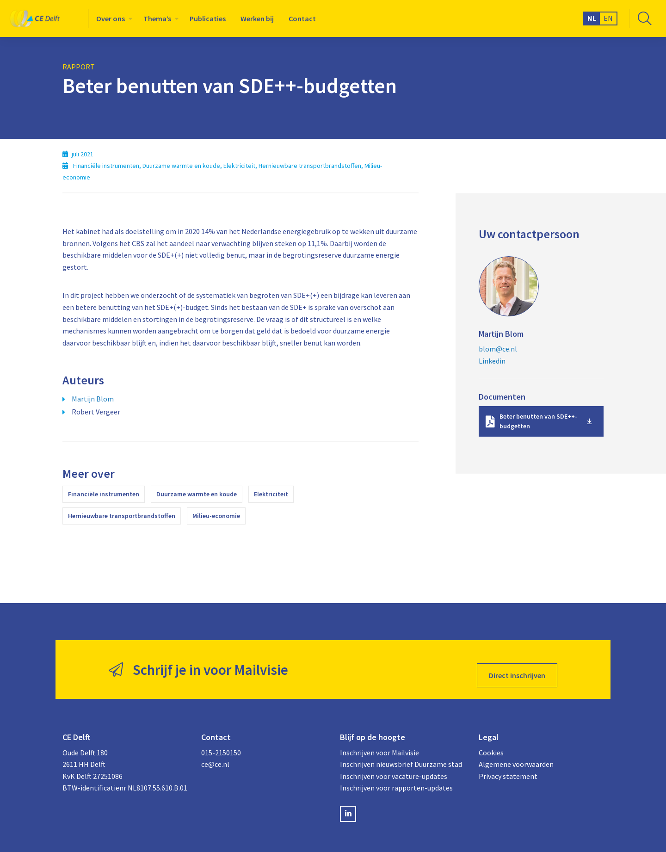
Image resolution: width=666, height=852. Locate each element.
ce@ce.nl (215, 752)
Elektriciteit (271, 494)
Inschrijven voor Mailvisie (379, 741)
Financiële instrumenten (103, 494)
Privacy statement (508, 764)
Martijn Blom (93, 398)
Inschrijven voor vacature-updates (393, 764)
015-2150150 (221, 741)
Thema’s (157, 18)
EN (608, 18)
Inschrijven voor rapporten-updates (396, 776)
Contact (302, 18)
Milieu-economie (216, 516)
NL (591, 18)
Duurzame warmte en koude (196, 494)
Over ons (110, 18)
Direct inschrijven (517, 663)
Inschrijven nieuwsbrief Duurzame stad (401, 752)
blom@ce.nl (498, 348)
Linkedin (492, 360)
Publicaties (208, 18)
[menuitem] (112, 18)
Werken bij (257, 18)
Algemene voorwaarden (516, 752)
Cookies (491, 741)
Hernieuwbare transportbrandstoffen (121, 516)
